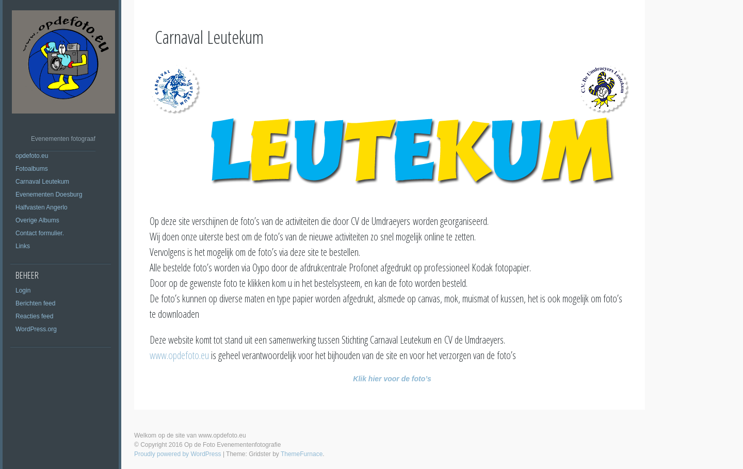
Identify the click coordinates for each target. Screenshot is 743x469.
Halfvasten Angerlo (41, 207)
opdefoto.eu (31, 155)
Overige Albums (37, 220)
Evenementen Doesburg (48, 194)
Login (22, 290)
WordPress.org (36, 329)
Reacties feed (34, 316)
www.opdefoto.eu (179, 355)
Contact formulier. (39, 233)
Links (22, 246)
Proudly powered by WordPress (177, 454)
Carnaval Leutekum (42, 181)
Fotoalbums (31, 168)
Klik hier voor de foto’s (392, 379)
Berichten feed (35, 303)
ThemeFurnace (301, 454)
